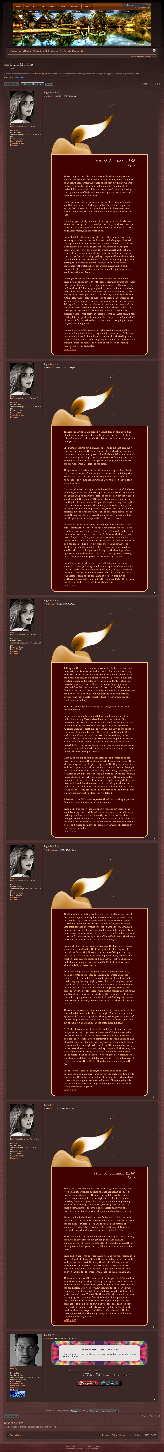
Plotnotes (14, 145)
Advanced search (142, 8)
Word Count (70, 349)
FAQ (140, 56)
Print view (154, 50)
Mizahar (54, 51)
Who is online (13, 1423)
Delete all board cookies (122, 1435)
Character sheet (17, 143)
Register (146, 56)
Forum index (17, 51)
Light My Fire (21, 64)
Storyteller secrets (18, 1386)
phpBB (78, 1448)
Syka (83, 51)
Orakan (51, 1338)
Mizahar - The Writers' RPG (36, 51)
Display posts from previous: (63, 1411)
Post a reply (11, 84)
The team (106, 1435)
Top (154, 356)
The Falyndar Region (69, 51)
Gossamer (19, 78)
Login (154, 56)
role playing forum (42, 74)
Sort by (91, 1411)
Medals (134, 56)
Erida (50, 96)
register (65, 74)
